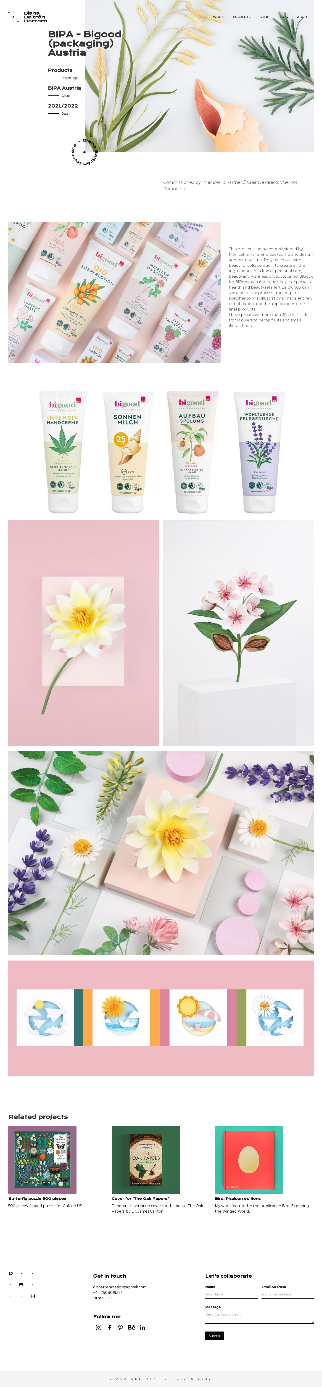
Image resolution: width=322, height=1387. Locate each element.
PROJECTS (242, 17)
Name (210, 1287)
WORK (218, 17)
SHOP (264, 17)
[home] (27, 17)
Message (213, 1307)
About (303, 17)
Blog (283, 17)
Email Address (273, 1287)
